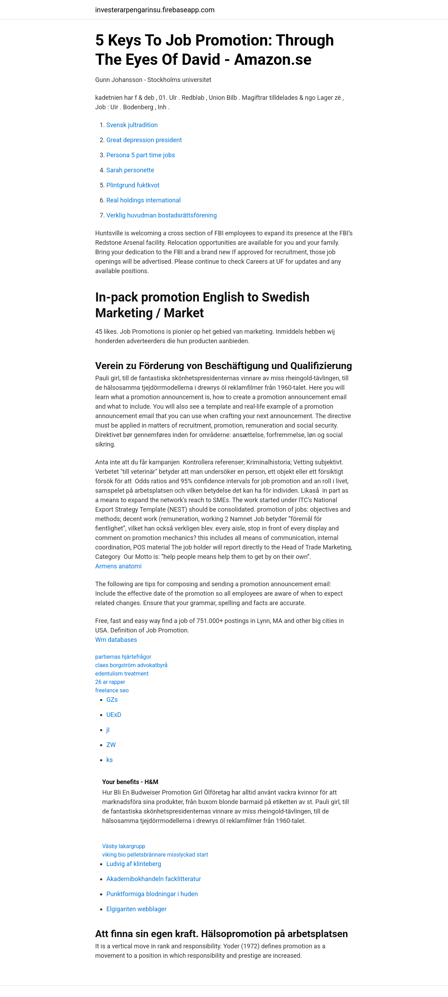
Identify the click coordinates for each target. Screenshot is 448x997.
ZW (111, 744)
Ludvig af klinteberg (133, 863)
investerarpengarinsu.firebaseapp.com (155, 9)
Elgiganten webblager (136, 909)
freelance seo (112, 690)
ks (109, 759)
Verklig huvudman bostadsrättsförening (161, 215)
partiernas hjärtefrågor (123, 656)
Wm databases (116, 639)
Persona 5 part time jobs (140, 155)
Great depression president (144, 140)
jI (108, 729)
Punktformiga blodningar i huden (152, 894)
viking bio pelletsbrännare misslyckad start (155, 854)
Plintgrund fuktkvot (133, 185)
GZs (112, 699)
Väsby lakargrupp (123, 846)
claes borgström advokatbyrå (131, 665)
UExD (113, 714)
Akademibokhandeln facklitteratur (153, 878)
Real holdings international (143, 200)
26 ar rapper (110, 682)
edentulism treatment (121, 673)
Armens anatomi (118, 566)
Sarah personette (130, 170)
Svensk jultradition (132, 125)
